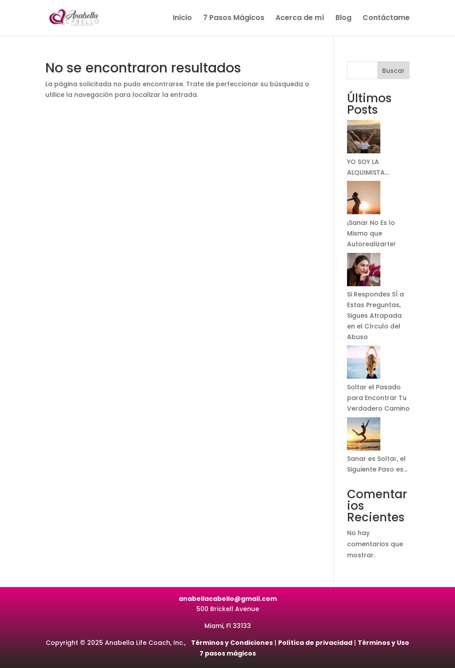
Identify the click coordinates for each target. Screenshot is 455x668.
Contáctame (386, 19)
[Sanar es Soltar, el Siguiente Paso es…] (363, 435)
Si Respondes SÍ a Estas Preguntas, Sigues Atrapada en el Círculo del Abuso (375, 315)
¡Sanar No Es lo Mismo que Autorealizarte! (371, 233)
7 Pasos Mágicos (233, 19)
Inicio (182, 19)
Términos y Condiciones (232, 642)
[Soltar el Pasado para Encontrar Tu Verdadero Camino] (363, 363)
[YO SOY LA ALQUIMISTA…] (363, 138)
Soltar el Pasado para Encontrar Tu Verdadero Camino (378, 398)
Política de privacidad (315, 642)
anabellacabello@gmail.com (228, 598)
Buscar (393, 70)
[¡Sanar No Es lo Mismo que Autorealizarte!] (363, 199)
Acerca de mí (299, 19)
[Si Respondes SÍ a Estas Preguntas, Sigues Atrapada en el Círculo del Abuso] (363, 271)
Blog (343, 19)
